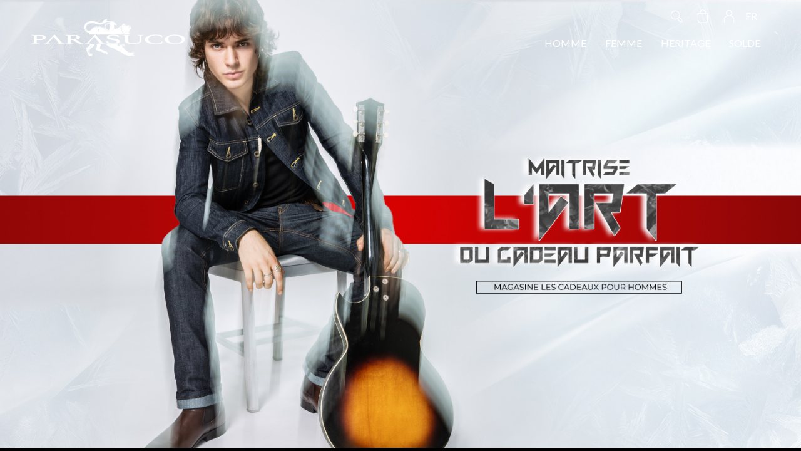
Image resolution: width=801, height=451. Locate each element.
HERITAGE (685, 43)
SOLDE (744, 43)
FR (751, 16)
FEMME (623, 43)
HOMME (565, 43)
